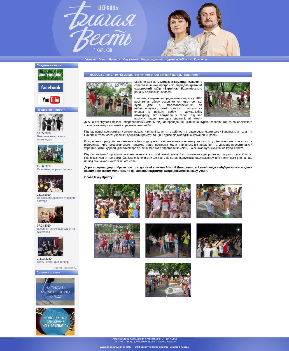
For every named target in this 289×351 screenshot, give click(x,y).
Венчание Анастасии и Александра (51, 135)
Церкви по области (178, 59)
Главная (90, 59)
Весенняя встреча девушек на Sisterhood (56, 228)
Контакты (200, 59)
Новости (114, 59)
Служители (130, 59)
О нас (102, 59)
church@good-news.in (163, 341)
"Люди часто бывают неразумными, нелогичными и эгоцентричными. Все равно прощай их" (156, 63)
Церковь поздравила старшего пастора (56, 197)
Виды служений (152, 59)
